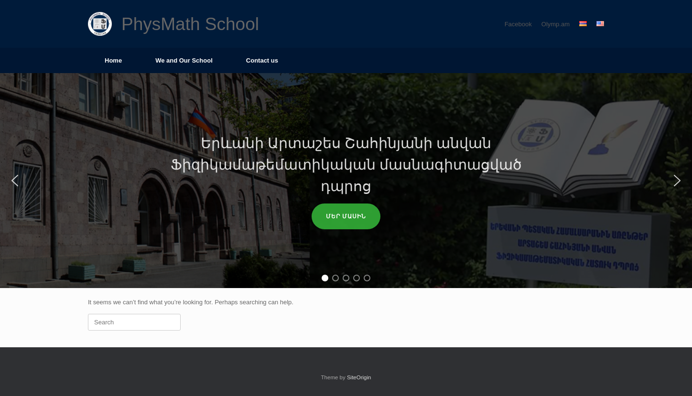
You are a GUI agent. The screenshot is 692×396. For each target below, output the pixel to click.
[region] (346, 180)
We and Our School (184, 60)
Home (113, 60)
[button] (14, 180)
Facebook (518, 24)
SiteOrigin (359, 377)
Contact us (262, 60)
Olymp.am (555, 24)
